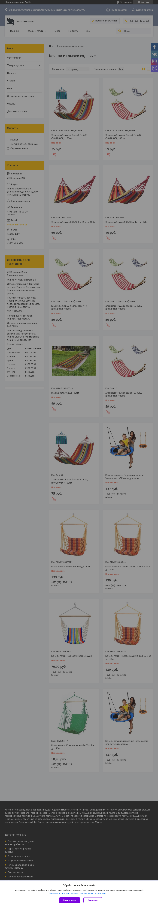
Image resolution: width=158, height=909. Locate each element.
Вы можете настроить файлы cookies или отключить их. (78, 893)
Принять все (69, 900)
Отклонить (93, 900)
